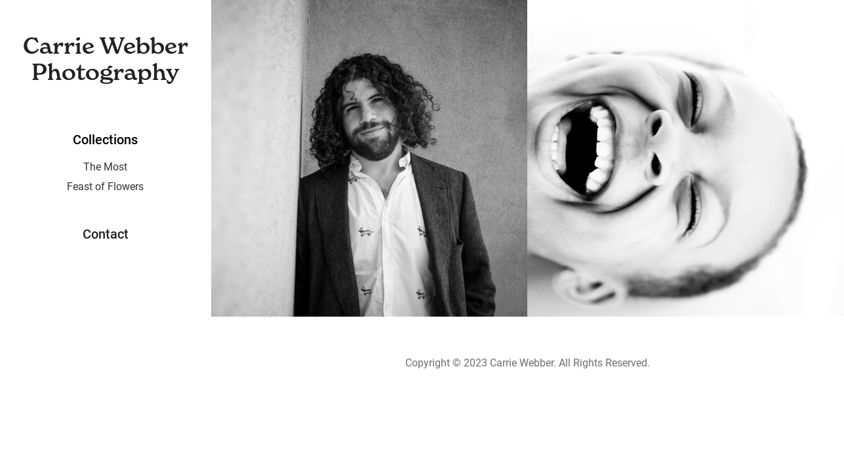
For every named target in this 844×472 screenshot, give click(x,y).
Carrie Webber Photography (108, 58)
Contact (106, 233)
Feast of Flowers (105, 186)
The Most (105, 166)
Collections (105, 139)
